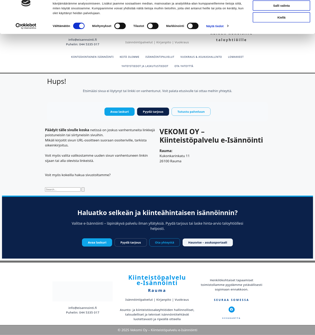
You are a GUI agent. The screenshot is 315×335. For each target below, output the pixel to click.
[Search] (83, 190)
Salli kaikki (281, 10)
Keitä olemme (129, 57)
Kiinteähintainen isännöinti (92, 57)
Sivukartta (231, 318)
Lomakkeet (236, 57)
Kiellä (281, 33)
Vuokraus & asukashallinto (201, 57)
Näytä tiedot (215, 42)
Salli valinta (281, 21)
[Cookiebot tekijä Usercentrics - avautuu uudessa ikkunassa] (26, 42)
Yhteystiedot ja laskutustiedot (145, 66)
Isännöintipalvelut (159, 57)
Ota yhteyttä (183, 66)
